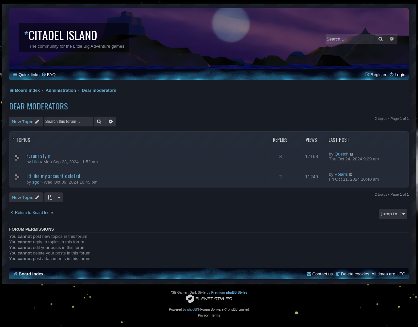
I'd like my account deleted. (53, 176)
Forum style (38, 155)
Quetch (342, 154)
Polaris (341, 174)
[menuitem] (48, 74)
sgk (35, 182)
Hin (35, 161)
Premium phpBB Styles (229, 292)
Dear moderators (38, 106)
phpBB (192, 309)
